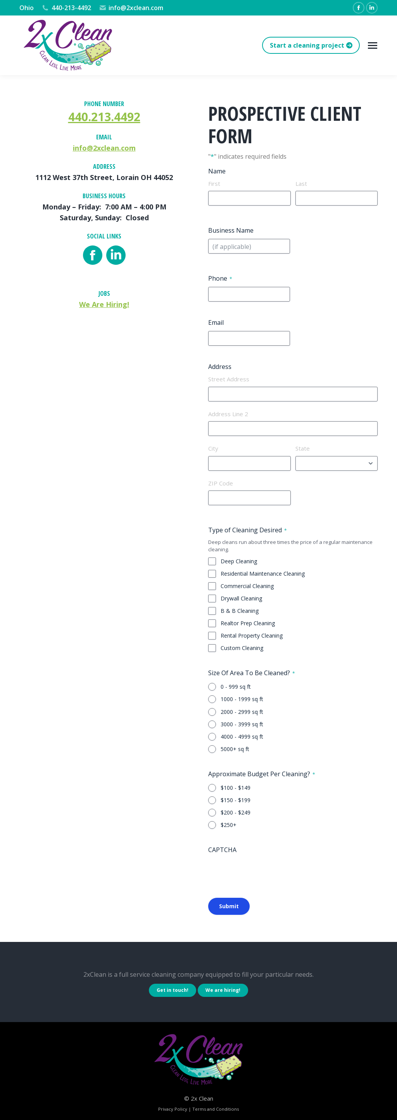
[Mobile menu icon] (373, 45)
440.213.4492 (104, 117)
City (213, 448)
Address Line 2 (228, 414)
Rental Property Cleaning (252, 635)
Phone (220, 278)
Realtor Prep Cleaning (248, 623)
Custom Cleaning (242, 648)
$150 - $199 (235, 800)
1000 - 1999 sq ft (242, 699)
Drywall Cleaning (241, 598)
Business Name (231, 230)
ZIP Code (220, 483)
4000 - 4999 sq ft (242, 736)
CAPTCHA (222, 850)
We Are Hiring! (104, 304)
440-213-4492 (66, 7)
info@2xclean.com (131, 7)
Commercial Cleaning (247, 586)
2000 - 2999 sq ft (242, 711)
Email (216, 322)
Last (301, 183)
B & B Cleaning (240, 610)
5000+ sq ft (235, 749)
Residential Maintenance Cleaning (263, 573)
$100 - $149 (235, 787)
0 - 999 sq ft (236, 686)
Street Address (228, 379)
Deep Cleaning (239, 561)
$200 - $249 (235, 812)
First (214, 183)
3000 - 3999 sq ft (242, 724)
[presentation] (267, 873)
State (302, 448)
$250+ (228, 824)
